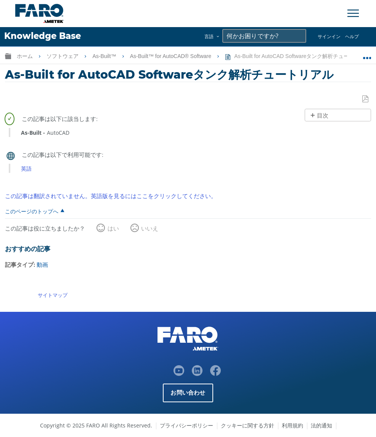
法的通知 (321, 425)
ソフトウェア (63, 56)
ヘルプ (352, 36)
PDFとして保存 (366, 99)
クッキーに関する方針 (247, 425)
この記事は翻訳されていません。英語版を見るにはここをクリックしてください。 (111, 196)
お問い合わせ (187, 392)
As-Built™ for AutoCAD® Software (171, 56)
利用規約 (292, 425)
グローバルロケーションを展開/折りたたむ (367, 55)
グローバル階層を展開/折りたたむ (8, 55)
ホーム (25, 56)
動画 (42, 264)
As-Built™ (104, 56)
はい (113, 228)
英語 (26, 168)
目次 (322, 115)
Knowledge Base (42, 36)
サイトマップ (52, 295)
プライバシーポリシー (186, 425)
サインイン (329, 36)
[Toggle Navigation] (353, 13)
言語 (209, 36)
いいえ (149, 228)
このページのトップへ (31, 211)
